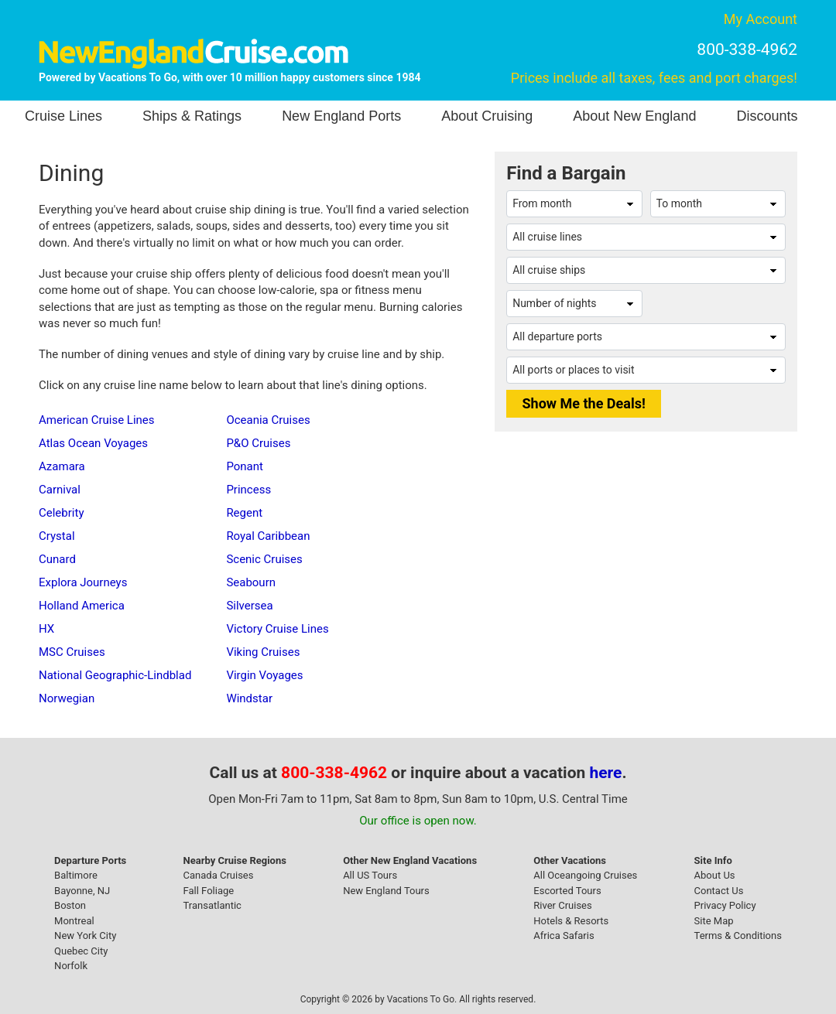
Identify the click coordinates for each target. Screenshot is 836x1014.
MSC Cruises (72, 652)
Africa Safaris (563, 935)
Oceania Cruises (268, 420)
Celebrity (61, 513)
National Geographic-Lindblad (115, 675)
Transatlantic (212, 905)
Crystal (57, 536)
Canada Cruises (218, 875)
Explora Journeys (83, 582)
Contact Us (719, 890)
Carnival (60, 490)
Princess (248, 490)
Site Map (714, 921)
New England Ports (341, 116)
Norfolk (70, 965)
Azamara (62, 466)
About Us (714, 875)
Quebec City (81, 951)
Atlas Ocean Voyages (93, 443)
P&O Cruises (258, 443)
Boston (70, 905)
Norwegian (66, 698)
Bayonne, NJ (82, 890)
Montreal (74, 921)
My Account (760, 19)
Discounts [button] (766, 116)
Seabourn (251, 582)
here (606, 772)
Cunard (57, 559)
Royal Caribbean (268, 536)
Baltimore (76, 875)
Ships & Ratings (192, 116)
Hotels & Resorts (570, 921)
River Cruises (562, 905)
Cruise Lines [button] (63, 116)
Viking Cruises (263, 652)
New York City (85, 935)
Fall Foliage (209, 890)
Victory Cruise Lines (277, 629)
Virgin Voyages (264, 675)
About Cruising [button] (487, 116)
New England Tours (386, 890)
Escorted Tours (567, 890)
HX (46, 629)
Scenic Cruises (264, 559)
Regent (244, 513)
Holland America (82, 606)
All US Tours (370, 875)
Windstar (249, 698)
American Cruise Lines (97, 420)
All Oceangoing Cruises (585, 875)
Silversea (249, 606)
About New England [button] (634, 116)
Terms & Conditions (738, 935)
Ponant (244, 466)
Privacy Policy (725, 905)
